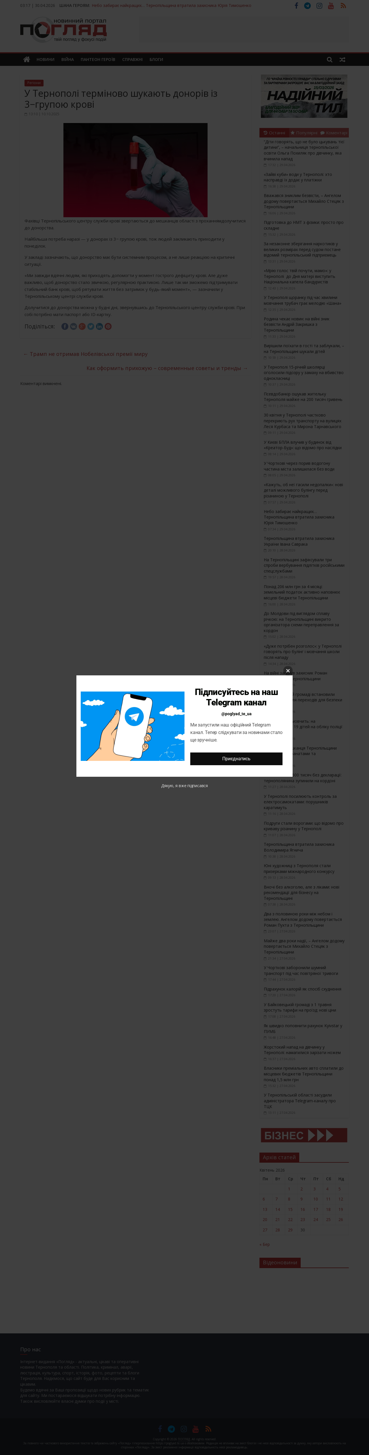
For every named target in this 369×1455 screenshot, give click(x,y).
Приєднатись (236, 758)
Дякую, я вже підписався (184, 785)
